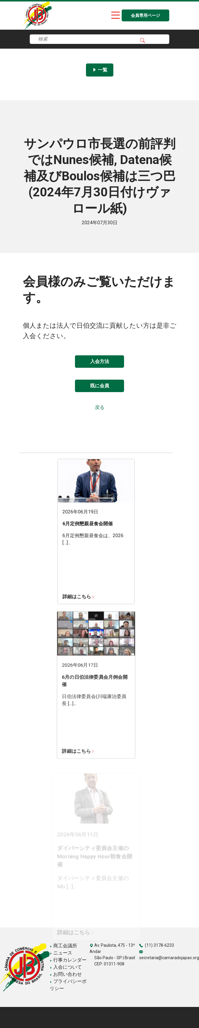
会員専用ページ (145, 15)
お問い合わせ (66, 974)
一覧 (99, 70)
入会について (66, 967)
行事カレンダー (68, 960)
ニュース (61, 953)
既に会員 (99, 386)
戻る (99, 407)
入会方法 (99, 361)
